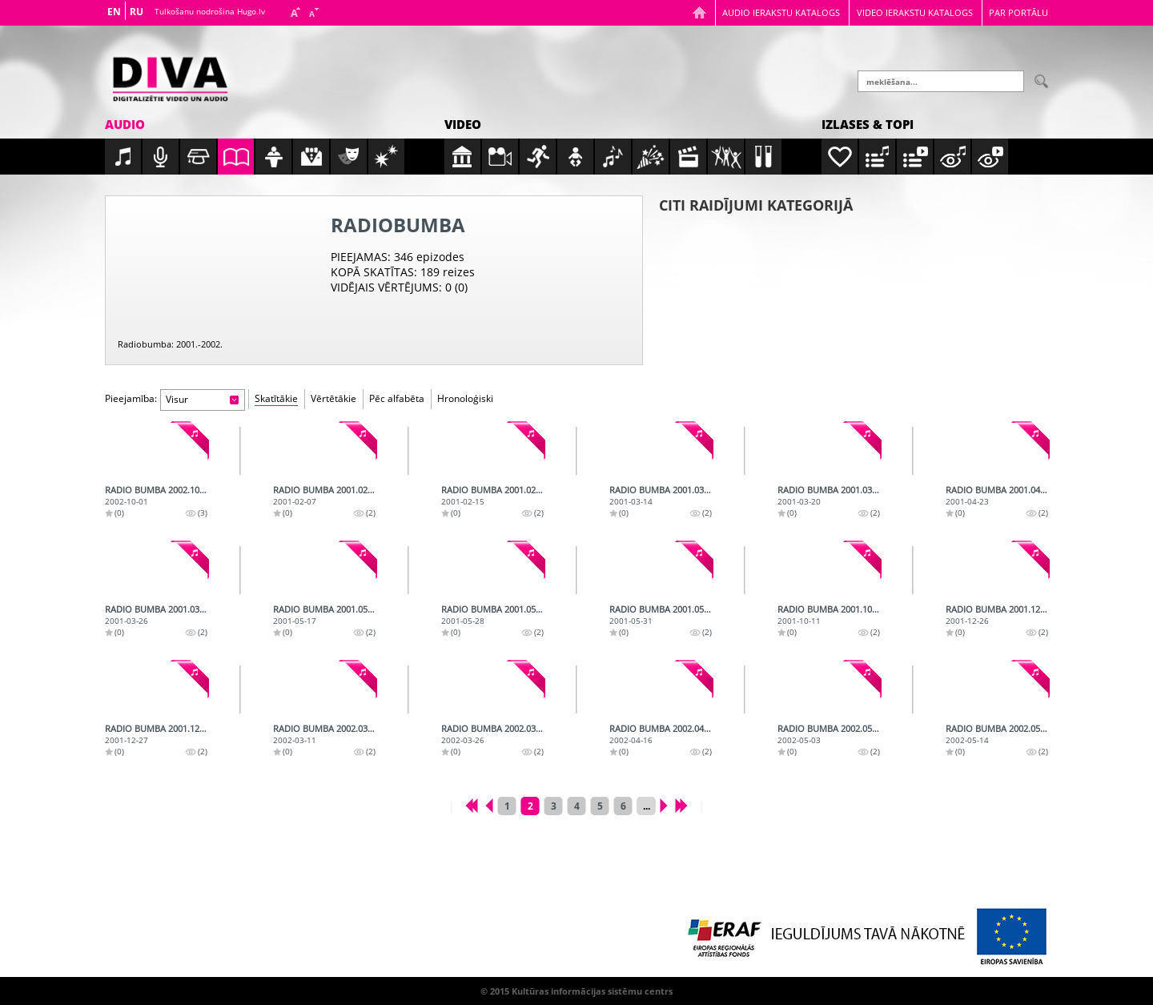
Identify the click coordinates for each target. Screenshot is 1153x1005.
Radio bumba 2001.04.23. (1000, 490)
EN (114, 11)
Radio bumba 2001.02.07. (327, 490)
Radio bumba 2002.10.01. (159, 490)
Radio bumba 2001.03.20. (831, 490)
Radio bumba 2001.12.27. (159, 728)
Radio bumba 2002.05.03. (831, 728)
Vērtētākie (333, 398)
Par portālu (1018, 12)
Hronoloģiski (465, 398)
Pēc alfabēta (396, 398)
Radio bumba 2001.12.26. (1000, 609)
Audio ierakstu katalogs (781, 12)
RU (136, 11)
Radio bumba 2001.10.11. (831, 609)
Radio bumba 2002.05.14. (1000, 728)
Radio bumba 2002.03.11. (327, 728)
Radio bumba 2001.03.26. (159, 609)
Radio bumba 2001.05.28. (495, 609)
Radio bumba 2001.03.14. (663, 490)
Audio (125, 124)
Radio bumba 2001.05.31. (663, 609)
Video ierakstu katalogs (915, 12)
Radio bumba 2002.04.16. (663, 728)
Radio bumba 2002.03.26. (495, 728)
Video (462, 124)
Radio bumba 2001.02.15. (495, 490)
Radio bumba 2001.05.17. (327, 609)
